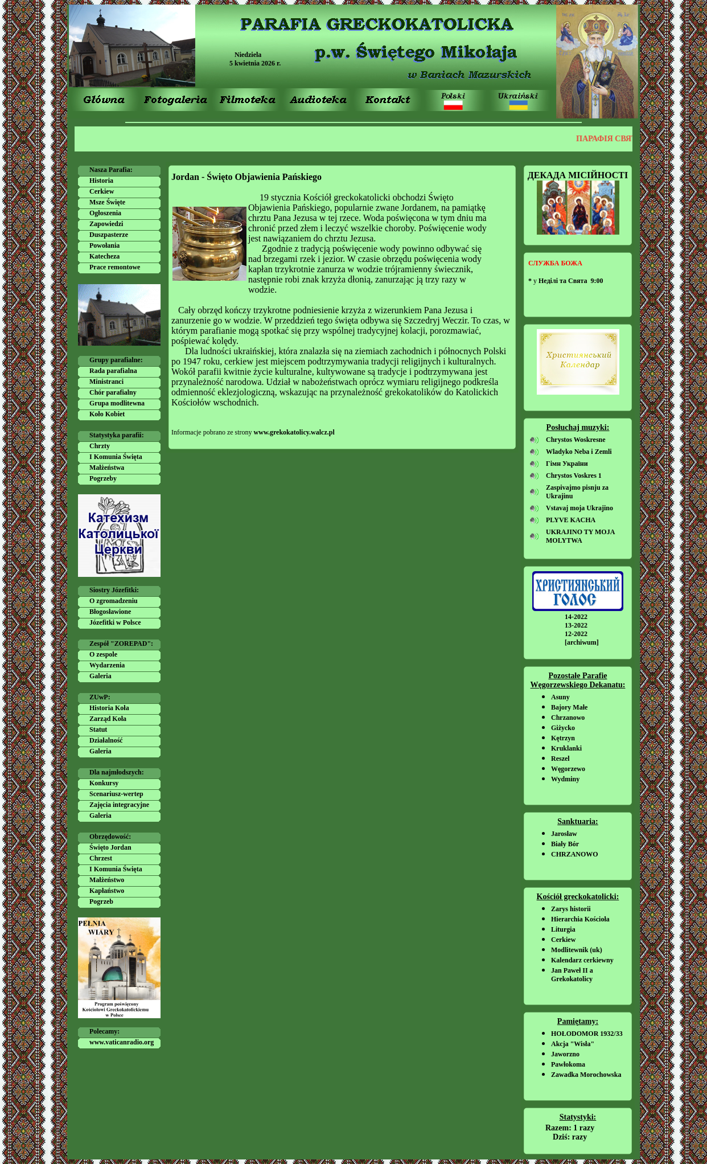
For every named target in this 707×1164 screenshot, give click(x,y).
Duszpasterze (108, 235)
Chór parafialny (113, 392)
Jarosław (564, 834)
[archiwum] (582, 642)
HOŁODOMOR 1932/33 (587, 1034)
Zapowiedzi (106, 224)
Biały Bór (565, 844)
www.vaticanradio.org (121, 1042)
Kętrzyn (563, 738)
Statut (98, 729)
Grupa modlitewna (117, 403)
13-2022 (576, 625)
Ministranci (106, 382)
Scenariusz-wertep (116, 794)
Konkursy (103, 783)
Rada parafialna (113, 371)
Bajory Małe (569, 707)
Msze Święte (107, 202)
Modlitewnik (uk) (576, 950)
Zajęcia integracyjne (119, 805)
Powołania (104, 245)
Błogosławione (110, 612)
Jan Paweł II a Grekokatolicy (572, 974)
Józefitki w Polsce (115, 622)
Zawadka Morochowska (586, 1075)
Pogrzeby (103, 478)
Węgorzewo (568, 769)
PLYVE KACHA (570, 520)
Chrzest (100, 858)
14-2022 (576, 617)
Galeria (100, 676)
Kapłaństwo (106, 891)
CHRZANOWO (574, 854)
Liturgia (563, 929)
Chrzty (99, 446)
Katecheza (104, 256)
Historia (101, 181)
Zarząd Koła (107, 719)
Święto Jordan (110, 847)
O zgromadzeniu (113, 601)
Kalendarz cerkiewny (582, 960)
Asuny (560, 697)
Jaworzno (565, 1054)
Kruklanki (566, 748)
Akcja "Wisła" (572, 1044)
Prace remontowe (114, 267)
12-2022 (576, 634)
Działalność (106, 740)
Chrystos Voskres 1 (574, 475)
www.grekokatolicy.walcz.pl (294, 432)
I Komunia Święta (115, 457)
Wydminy (565, 779)
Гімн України (567, 464)
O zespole (103, 654)
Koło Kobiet (107, 414)
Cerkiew (101, 191)
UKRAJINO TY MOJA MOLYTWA (580, 536)
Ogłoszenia (105, 213)
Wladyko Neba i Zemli (579, 452)
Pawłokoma (568, 1064)
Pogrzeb (101, 901)
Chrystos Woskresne (576, 440)
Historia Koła (109, 708)
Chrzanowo (568, 718)
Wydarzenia (107, 665)
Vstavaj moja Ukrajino (579, 508)
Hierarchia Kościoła (580, 919)
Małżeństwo (106, 880)
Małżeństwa (106, 468)
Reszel (560, 759)
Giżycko (563, 728)
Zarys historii (571, 909)
